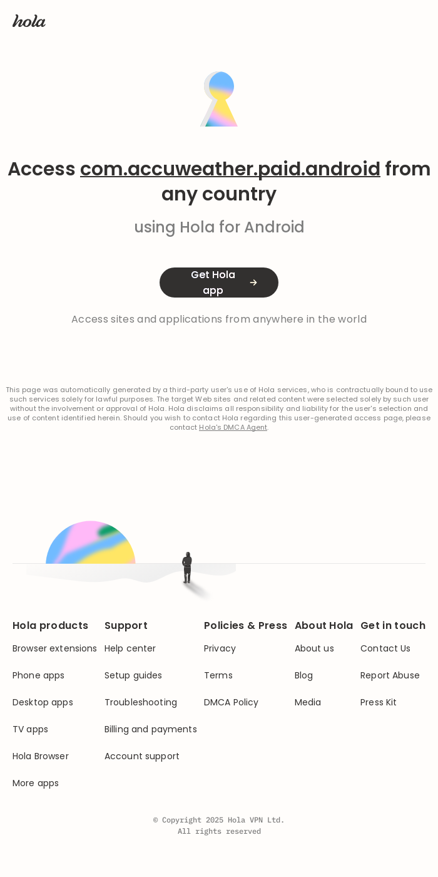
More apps (36, 783)
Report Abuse (390, 676)
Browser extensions (55, 649)
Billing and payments (150, 729)
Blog (304, 676)
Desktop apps (43, 702)
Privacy (220, 649)
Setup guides (133, 676)
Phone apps (38, 676)
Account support (142, 756)
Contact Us (385, 649)
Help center (130, 649)
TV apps (30, 729)
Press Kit (378, 702)
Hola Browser (41, 756)
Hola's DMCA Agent (233, 427)
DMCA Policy (231, 702)
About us (314, 649)
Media (308, 702)
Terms (218, 676)
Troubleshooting (140, 702)
